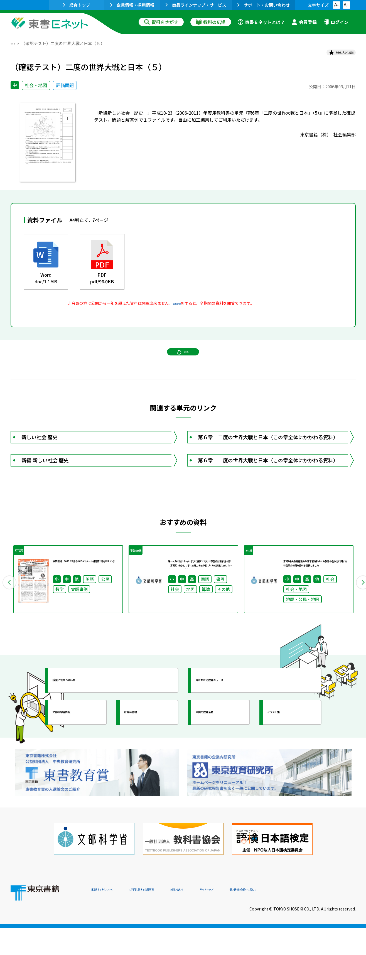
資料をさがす (161, 22)
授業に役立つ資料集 (81, 730)
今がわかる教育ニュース (229, 730)
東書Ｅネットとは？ (261, 22)
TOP (15, 43)
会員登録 (304, 22)
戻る (183, 367)
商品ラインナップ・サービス (196, 5)
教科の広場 (210, 22)
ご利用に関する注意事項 (175, 917)
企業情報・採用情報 (132, 5)
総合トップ (76, 5)
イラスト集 (286, 762)
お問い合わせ (229, 917)
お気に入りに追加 (331, 55)
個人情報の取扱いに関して (329, 917)
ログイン (335, 22)
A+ (346, 5)
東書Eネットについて (112, 917)
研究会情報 (143, 762)
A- (336, 5)
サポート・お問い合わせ (263, 5)
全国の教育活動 (219, 762)
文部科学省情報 (76, 762)
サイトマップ (272, 917)
